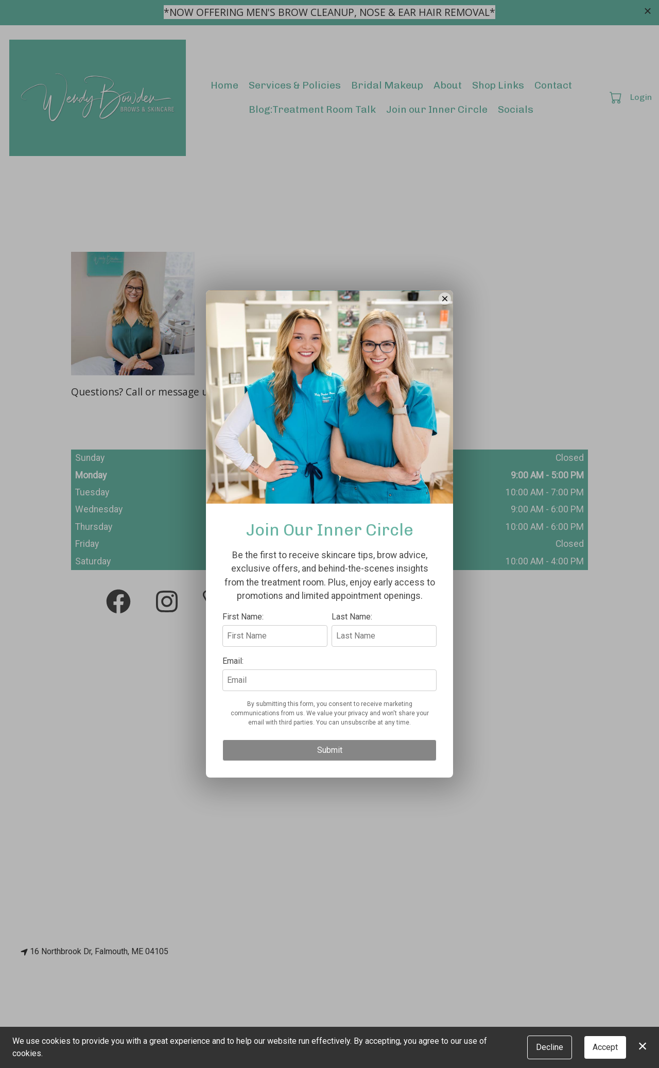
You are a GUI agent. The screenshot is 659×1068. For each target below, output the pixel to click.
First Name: (243, 664)
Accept (605, 1047)
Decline (549, 1047)
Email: (233, 708)
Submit (329, 797)
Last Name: (352, 664)
